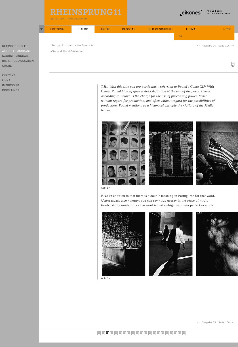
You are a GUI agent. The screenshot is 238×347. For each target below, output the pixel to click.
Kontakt (8, 75)
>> (181, 36)
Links (6, 80)
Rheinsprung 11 (14, 46)
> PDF (227, 29)
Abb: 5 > (105, 187)
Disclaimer (10, 90)
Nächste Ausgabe (16, 56)
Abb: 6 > (105, 278)
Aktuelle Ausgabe (16, 51)
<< (199, 45)
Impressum (10, 85)
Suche (7, 65)
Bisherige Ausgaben (18, 61)
